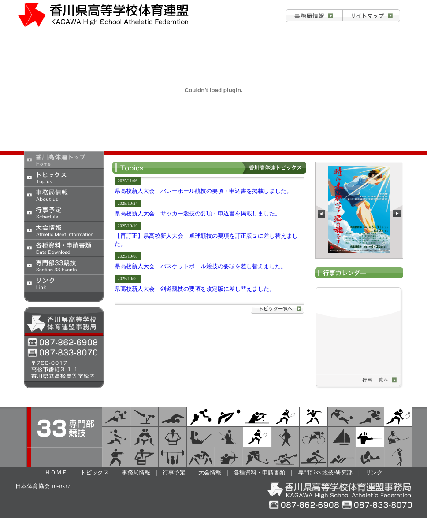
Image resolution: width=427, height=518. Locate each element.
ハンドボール (313, 416)
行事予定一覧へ (378, 380)
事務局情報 (314, 15)
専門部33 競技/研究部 (325, 472)
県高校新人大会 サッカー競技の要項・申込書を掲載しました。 (198, 213)
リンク (64, 283)
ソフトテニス (285, 416)
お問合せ (371, 15)
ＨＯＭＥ (56, 472)
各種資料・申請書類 (64, 247)
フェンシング (370, 437)
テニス (257, 437)
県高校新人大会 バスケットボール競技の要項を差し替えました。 (200, 266)
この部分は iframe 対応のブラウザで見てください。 (359, 210)
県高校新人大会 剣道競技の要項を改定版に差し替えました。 (195, 288)
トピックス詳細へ (277, 309)
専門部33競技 (64, 265)
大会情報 (64, 230)
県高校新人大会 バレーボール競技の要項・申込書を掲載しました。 (203, 191)
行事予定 (64, 212)
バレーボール (229, 416)
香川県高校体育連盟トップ (64, 159)
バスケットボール (201, 416)
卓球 (257, 416)
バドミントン (398, 416)
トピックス (64, 177)
